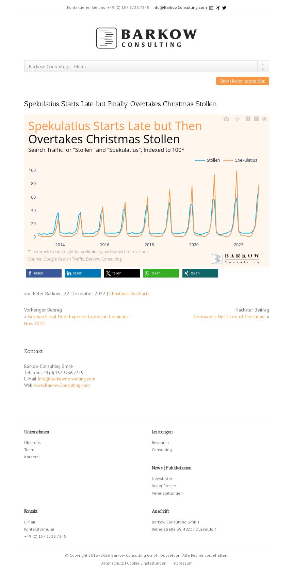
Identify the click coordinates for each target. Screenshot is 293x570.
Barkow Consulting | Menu (57, 67)
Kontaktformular (39, 529)
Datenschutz (112, 563)
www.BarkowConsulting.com (62, 385)
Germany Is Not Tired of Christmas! (229, 317)
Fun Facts (140, 293)
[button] (44, 273)
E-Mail (29, 521)
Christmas (119, 293)
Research (160, 442)
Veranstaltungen (167, 493)
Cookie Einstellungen (146, 563)
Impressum (182, 563)
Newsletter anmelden (242, 81)
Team (29, 449)
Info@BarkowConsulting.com (179, 7)
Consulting (162, 449)
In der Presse (164, 485)
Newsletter (162, 478)
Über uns (32, 442)
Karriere (31, 456)
